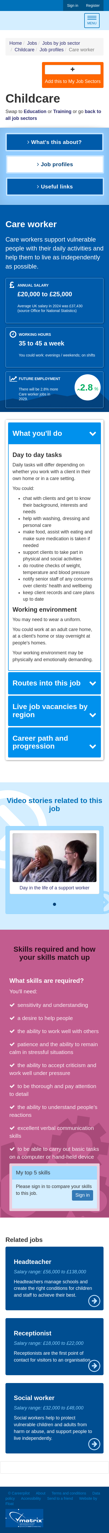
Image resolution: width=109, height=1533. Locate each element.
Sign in (72, 5)
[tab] (54, 433)
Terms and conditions (69, 1493)
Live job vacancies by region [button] (54, 711)
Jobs (32, 43)
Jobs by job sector (61, 43)
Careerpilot (27, 21)
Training (62, 111)
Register (93, 5)
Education (35, 111)
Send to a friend (60, 1498)
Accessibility (31, 1498)
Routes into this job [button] (54, 683)
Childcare (24, 49)
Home (15, 43)
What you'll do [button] (54, 433)
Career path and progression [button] (54, 742)
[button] (73, 69)
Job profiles (52, 49)
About (40, 1493)
